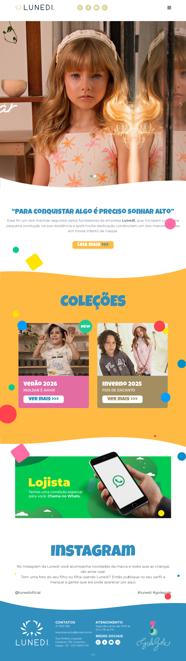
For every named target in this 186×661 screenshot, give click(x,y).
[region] (93, 104)
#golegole (162, 592)
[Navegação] (169, 8)
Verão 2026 (40, 385)
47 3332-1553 (62, 626)
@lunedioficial (28, 592)
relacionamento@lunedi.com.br (73, 632)
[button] (93, 104)
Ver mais (40, 399)
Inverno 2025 (122, 385)
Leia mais (88, 245)
